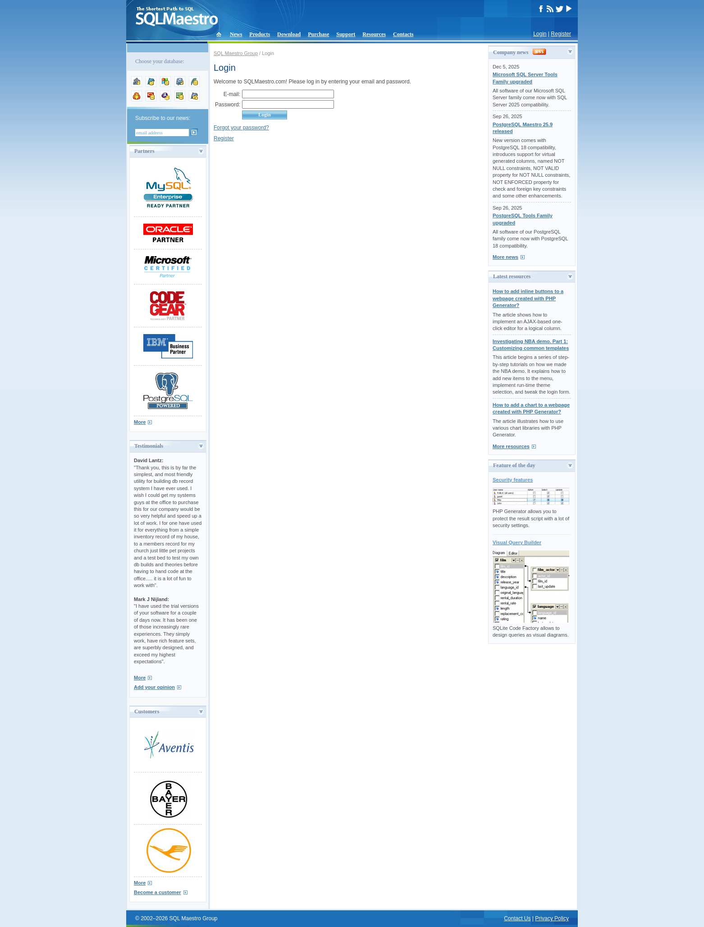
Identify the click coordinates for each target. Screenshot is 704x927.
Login (539, 34)
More (140, 422)
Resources (374, 34)
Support (345, 34)
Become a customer (157, 892)
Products (259, 34)
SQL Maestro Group (236, 53)
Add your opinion (154, 687)
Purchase (318, 34)
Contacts (403, 34)
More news (505, 257)
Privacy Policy (552, 918)
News (236, 34)
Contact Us (517, 918)
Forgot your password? (241, 127)
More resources (511, 446)
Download (289, 34)
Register (561, 34)
